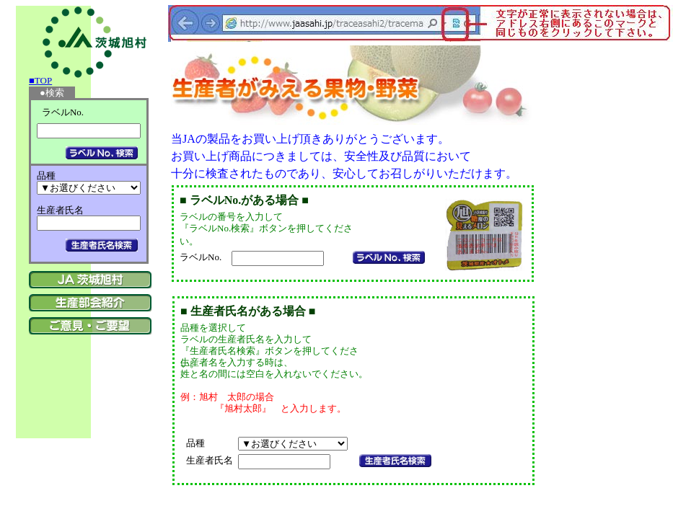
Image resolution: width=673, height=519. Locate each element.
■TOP (40, 80)
